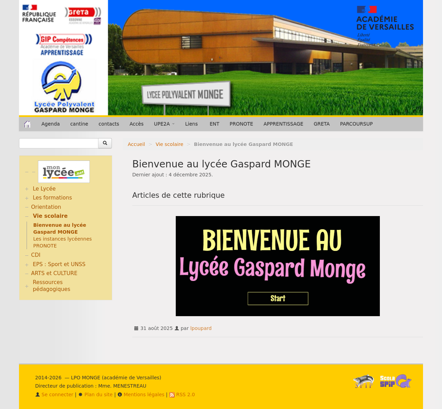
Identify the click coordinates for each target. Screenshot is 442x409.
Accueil (136, 144)
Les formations (52, 198)
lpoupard (201, 328)
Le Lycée (44, 189)
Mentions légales (140, 394)
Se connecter (54, 394)
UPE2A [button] (164, 124)
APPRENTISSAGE (283, 124)
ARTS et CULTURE (54, 273)
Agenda (50, 124)
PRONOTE (241, 124)
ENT (214, 124)
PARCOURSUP (356, 124)
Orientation (46, 207)
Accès (136, 124)
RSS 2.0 (182, 394)
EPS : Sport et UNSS (59, 264)
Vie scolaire (169, 144)
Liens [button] (192, 124)
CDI (35, 255)
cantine (79, 124)
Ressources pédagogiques (51, 285)
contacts (108, 124)
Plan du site (95, 394)
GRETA (321, 124)
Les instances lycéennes (62, 239)
